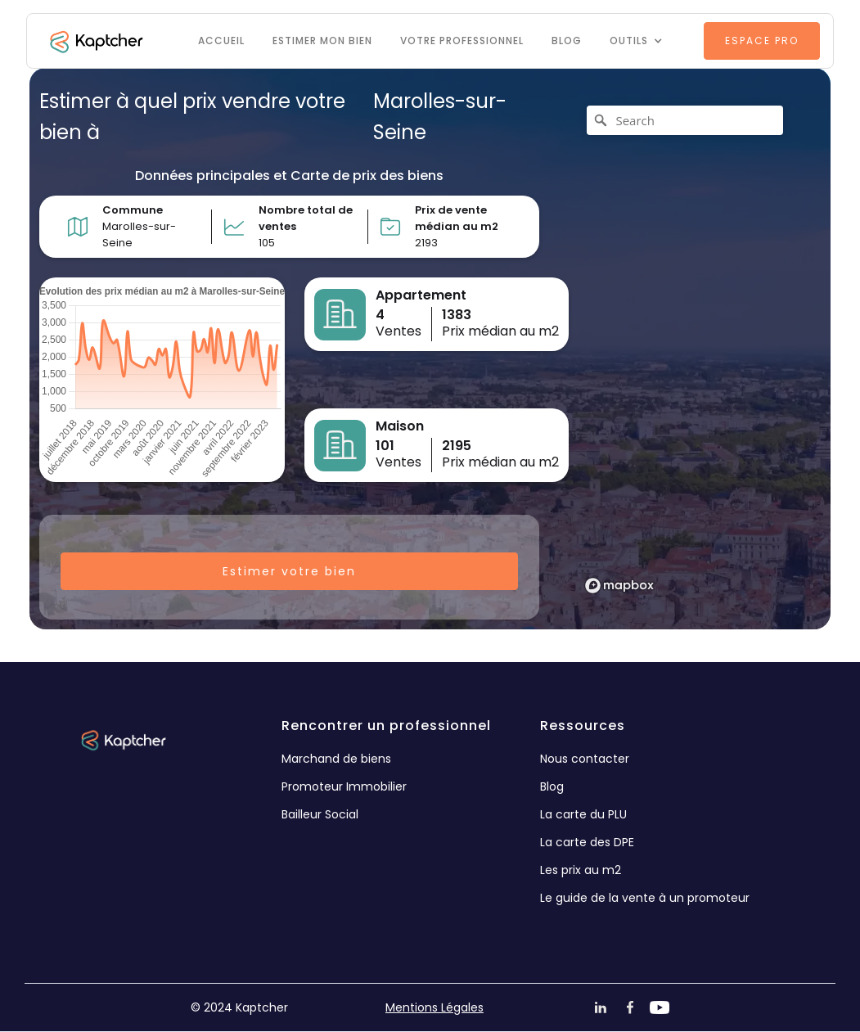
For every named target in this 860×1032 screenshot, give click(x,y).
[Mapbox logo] (619, 585)
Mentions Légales (434, 1007)
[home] (95, 41)
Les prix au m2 (580, 870)
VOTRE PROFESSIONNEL (462, 40)
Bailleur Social (319, 814)
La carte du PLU (583, 814)
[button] (636, 40)
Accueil (221, 40)
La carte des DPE (587, 842)
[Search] (685, 120)
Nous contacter (584, 758)
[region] (690, 348)
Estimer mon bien (322, 40)
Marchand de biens (336, 758)
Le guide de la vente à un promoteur (645, 897)
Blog (567, 40)
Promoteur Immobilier (344, 786)
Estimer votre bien (289, 571)
